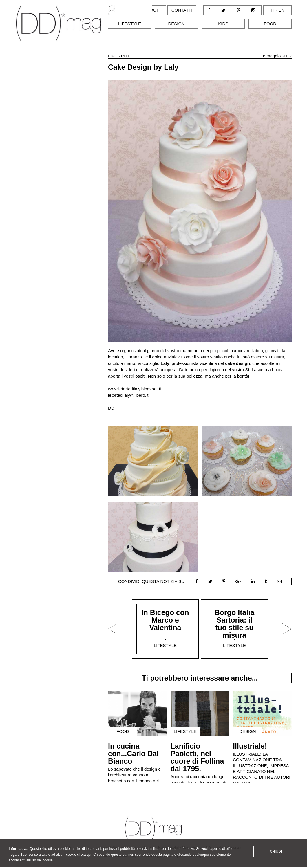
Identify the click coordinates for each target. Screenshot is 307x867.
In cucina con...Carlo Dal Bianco (133, 753)
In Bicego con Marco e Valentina (165, 620)
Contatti (182, 10)
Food (270, 23)
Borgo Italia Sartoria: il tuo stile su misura (235, 623)
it (273, 10)
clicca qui (84, 858)
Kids (223, 23)
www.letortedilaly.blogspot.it (134, 388)
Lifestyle (129, 23)
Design (176, 23)
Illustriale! (250, 746)
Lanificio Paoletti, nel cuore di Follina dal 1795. (197, 757)
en (281, 10)
